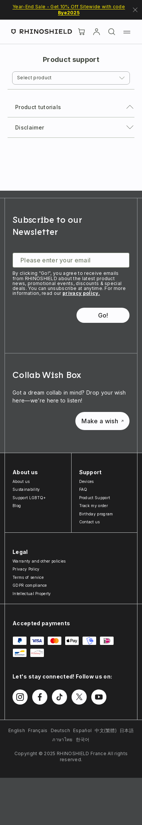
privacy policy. (81, 293)
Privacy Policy (25, 569)
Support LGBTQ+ (29, 497)
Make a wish (102, 421)
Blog (16, 505)
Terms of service (28, 577)
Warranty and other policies (39, 561)
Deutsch (60, 730)
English (16, 730)
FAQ (83, 489)
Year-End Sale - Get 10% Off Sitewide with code (68, 9)
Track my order (93, 505)
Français (38, 730)
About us (21, 481)
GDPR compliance (29, 585)
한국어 (83, 739)
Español (82, 730)
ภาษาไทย (62, 739)
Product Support (94, 497)
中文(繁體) (106, 730)
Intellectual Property (31, 593)
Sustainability (26, 489)
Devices (86, 481)
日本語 (127, 730)
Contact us (89, 522)
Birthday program (96, 514)
